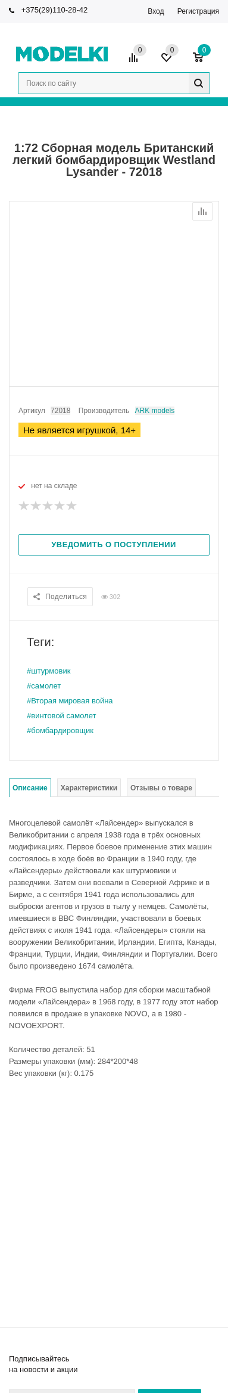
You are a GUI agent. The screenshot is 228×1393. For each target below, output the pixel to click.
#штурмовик (48, 670)
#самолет (44, 685)
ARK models (155, 411)
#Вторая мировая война (70, 700)
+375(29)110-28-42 (54, 9)
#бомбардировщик (60, 730)
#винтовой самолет (61, 715)
